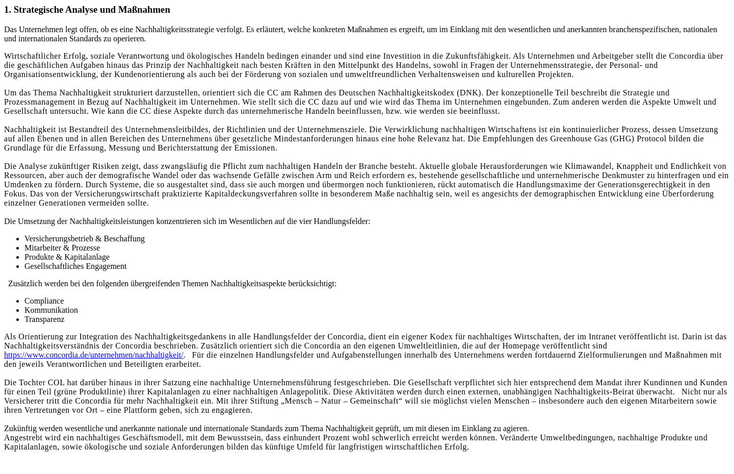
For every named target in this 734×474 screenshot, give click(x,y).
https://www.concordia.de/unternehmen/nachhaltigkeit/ (94, 355)
